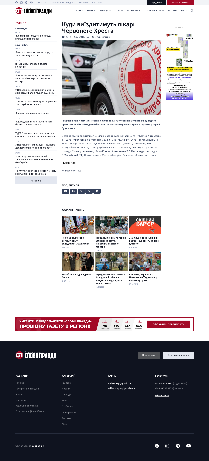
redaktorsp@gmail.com (120, 383)
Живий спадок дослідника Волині (76, 276)
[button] (192, 10)
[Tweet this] (81, 191)
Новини (67, 37)
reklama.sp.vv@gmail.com (121, 388)
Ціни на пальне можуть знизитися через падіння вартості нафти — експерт (33, 78)
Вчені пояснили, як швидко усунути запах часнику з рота (34, 54)
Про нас (19, 383)
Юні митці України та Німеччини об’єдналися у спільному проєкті (143, 277)
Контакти (20, 400)
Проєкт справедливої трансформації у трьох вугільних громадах (36, 103)
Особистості (68, 406)
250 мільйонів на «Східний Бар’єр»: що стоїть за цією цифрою (144, 240)
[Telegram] (26, 2)
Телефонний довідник (27, 388)
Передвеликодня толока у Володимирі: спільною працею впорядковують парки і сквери (110, 279)
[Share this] (73, 191)
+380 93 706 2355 (164, 388)
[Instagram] (21, 2)
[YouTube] (31, 2)
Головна (66, 383)
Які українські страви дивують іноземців (31, 65)
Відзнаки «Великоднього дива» (32, 113)
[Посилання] (33, 10)
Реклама (20, 394)
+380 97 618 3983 (164, 383)
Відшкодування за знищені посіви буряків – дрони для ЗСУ (33, 123)
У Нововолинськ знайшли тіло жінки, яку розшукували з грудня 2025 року (35, 91)
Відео (65, 424)
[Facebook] (16, 2)
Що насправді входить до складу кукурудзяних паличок (33, 37)
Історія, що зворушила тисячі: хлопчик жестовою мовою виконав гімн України (34, 159)
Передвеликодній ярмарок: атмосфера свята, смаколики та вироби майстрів (110, 242)
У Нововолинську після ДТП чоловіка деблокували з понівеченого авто (35, 146)
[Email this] (65, 191)
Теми (64, 400)
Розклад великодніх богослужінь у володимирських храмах (75, 240)
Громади (66, 394)
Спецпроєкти (69, 412)
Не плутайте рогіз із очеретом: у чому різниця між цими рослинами (35, 172)
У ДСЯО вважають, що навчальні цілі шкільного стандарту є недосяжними (35, 135)
